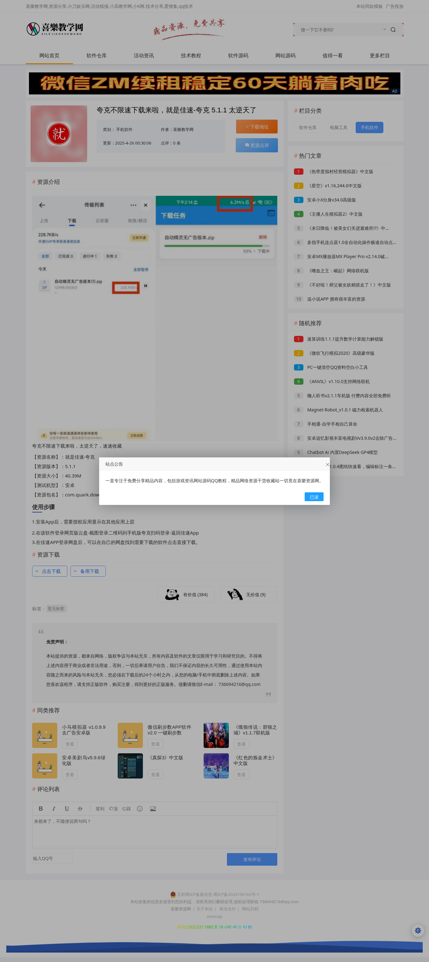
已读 (314, 497)
